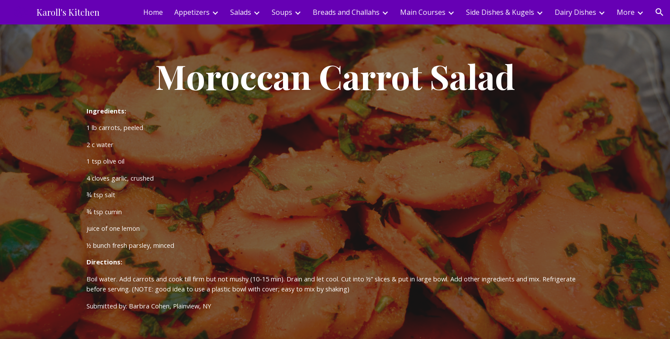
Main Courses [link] (423, 12)
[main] (335, 182)
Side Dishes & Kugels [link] (500, 12)
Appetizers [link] (192, 12)
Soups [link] (282, 12)
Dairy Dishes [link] (575, 12)
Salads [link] (240, 12)
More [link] (626, 12)
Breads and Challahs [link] (346, 12)
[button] (659, 12)
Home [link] (153, 12)
